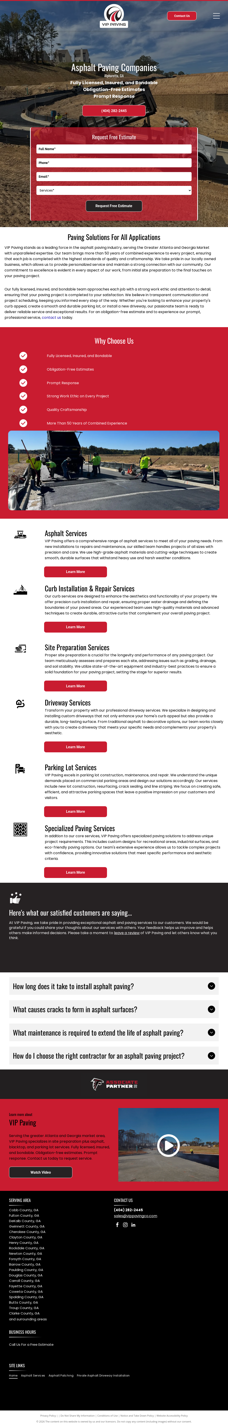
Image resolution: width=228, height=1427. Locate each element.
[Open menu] (216, 15)
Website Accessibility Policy (172, 1415)
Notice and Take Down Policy (137, 1415)
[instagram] (125, 1225)
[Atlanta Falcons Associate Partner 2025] (114, 1084)
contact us (51, 317)
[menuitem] (15, 1376)
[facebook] (117, 1225)
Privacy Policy (48, 1415)
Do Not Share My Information (78, 1415)
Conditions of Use (107, 1415)
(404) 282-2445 (128, 1210)
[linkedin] (133, 1225)
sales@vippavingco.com (135, 1215)
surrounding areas (32, 1319)
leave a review (127, 932)
